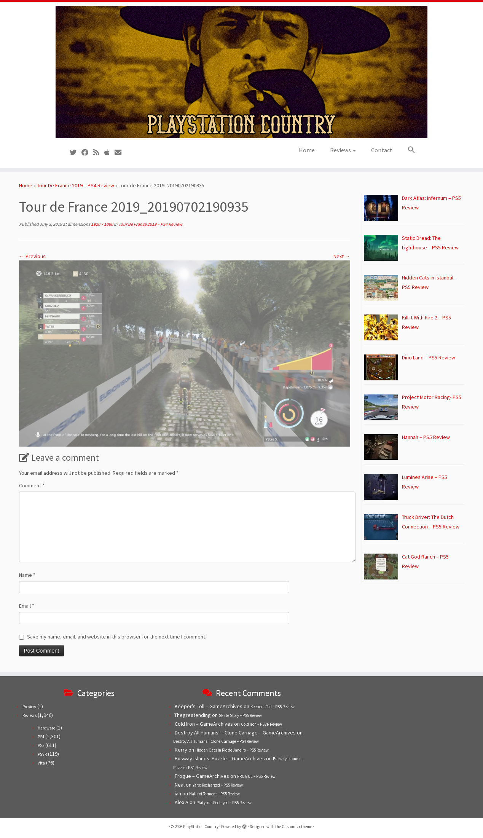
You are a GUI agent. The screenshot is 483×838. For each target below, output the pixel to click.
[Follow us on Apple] (109, 152)
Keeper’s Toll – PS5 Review (272, 706)
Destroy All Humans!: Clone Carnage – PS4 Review (216, 741)
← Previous (32, 256)
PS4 (41, 736)
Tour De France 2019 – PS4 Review (75, 185)
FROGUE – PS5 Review (256, 776)
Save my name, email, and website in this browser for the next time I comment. (116, 636)
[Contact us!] (120, 152)
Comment (32, 485)
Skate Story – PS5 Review (240, 715)
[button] (407, 150)
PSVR (42, 754)
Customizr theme (297, 826)
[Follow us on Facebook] (87, 152)
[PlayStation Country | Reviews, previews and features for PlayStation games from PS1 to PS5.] (241, 72)
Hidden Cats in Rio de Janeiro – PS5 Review (232, 750)
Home (307, 150)
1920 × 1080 (101, 224)
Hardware (46, 728)
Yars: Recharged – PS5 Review (218, 785)
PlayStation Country (200, 826)
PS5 (41, 745)
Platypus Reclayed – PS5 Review (224, 802)
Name (27, 574)
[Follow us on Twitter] (75, 152)
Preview (29, 706)
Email (26, 605)
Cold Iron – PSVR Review (261, 724)
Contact (381, 150)
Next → (341, 256)
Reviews (343, 150)
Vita (41, 763)
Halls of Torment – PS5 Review (214, 793)
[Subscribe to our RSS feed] (98, 152)
